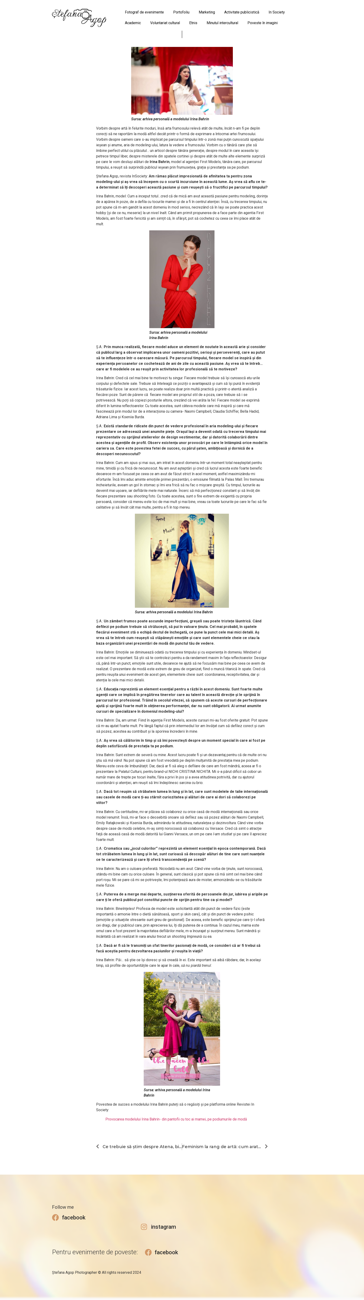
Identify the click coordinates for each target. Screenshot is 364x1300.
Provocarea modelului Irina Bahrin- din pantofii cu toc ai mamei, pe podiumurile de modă (176, 1119)
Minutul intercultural (222, 23)
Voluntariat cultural (165, 23)
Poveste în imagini (262, 23)
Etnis (193, 23)
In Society (277, 12)
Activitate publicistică (241, 12)
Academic (133, 23)
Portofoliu (181, 12)
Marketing (207, 12)
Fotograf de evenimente (144, 12)
